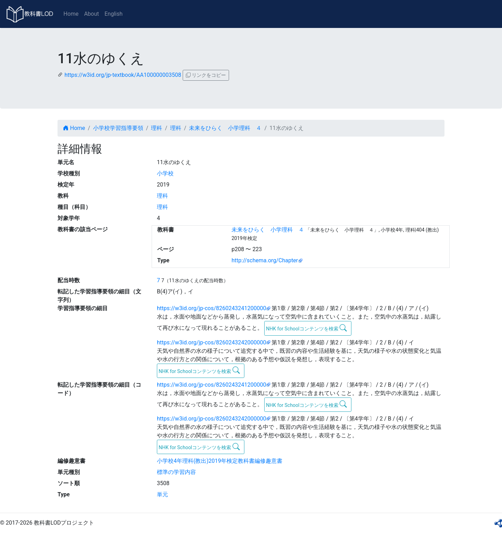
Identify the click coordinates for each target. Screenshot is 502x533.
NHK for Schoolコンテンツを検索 (306, 328)
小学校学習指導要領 (118, 128)
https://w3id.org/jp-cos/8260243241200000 (211, 308)
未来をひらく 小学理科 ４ (225, 128)
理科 (156, 128)
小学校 (165, 173)
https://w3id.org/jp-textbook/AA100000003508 (122, 75)
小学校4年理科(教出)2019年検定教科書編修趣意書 (219, 461)
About (91, 13)
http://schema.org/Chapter (264, 260)
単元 (162, 494)
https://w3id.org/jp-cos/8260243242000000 (211, 342)
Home (70, 13)
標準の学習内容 (176, 472)
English (114, 13)
